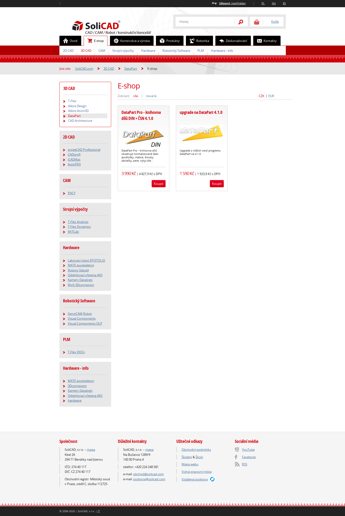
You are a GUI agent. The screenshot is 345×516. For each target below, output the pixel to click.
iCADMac (74, 159)
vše (135, 96)
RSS (244, 464)
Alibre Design (77, 106)
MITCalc (73, 231)
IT (99, 511)
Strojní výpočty (123, 50)
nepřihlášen (232, 3)
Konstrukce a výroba (130, 41)
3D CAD (86, 50)
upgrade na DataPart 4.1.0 (201, 112)
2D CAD (68, 50)
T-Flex (72, 101)
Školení (187, 457)
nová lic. (151, 96)
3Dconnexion (77, 386)
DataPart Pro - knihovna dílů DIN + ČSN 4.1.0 (141, 115)
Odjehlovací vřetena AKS (85, 275)
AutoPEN (74, 164)
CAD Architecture (80, 120)
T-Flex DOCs (76, 352)
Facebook (249, 457)
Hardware (148, 50)
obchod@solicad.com (148, 474)
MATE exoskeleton (81, 265)
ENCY (71, 193)
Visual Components (82, 318)
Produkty (168, 41)
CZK (261, 96)
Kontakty (265, 41)
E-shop (94, 41)
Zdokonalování (231, 41)
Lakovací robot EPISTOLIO (86, 260)
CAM (101, 50)
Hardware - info (222, 50)
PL (263, 3)
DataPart (130, 68)
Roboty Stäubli (78, 270)
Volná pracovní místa (197, 471)
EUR (271, 96)
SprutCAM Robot (80, 313)
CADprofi (74, 154)
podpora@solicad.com (149, 479)
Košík (275, 21)
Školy (199, 457)
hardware (74, 400)
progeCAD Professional (84, 149)
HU (274, 3)
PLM (200, 50)
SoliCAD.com (119, 26)
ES (284, 3)
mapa (91, 449)
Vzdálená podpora (195, 479)
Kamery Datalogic (80, 280)
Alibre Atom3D (78, 111)
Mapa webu (190, 464)
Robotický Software (176, 50)
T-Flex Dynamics (79, 226)
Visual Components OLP (85, 323)
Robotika (197, 41)
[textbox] (202, 21)
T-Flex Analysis (78, 222)
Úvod (68, 41)
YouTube (248, 449)
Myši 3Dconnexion (81, 285)
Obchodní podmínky (196, 449)
